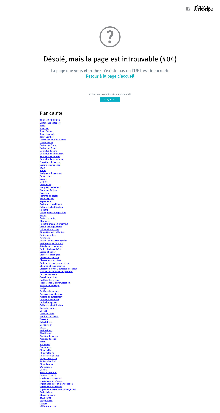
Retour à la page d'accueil (110, 76)
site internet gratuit (121, 94)
